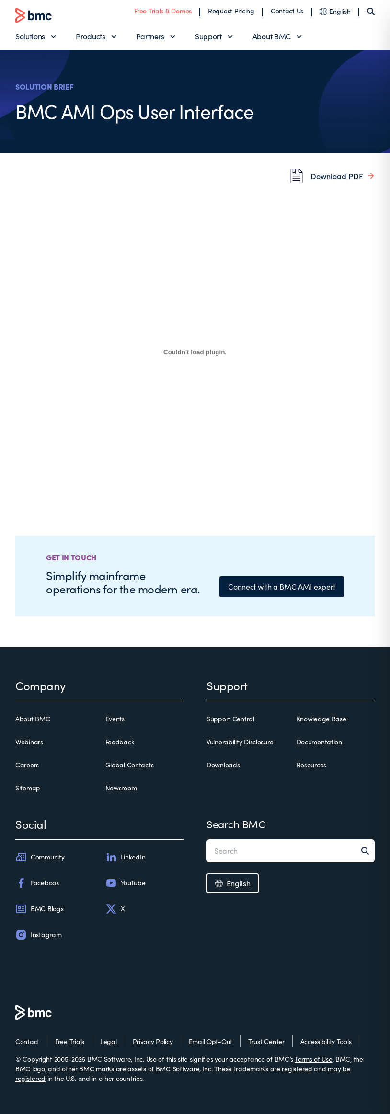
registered (297, 1068)
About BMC (271, 36)
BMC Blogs (39, 909)
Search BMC (235, 824)
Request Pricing (231, 10)
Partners (150, 36)
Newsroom (121, 787)
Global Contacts (129, 764)
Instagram (38, 934)
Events (115, 718)
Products (90, 36)
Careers (27, 764)
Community (39, 857)
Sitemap (27, 787)
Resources (311, 764)
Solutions (30, 36)
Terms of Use (314, 1059)
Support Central (230, 718)
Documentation (319, 741)
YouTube (125, 883)
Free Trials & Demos (163, 10)
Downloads (223, 764)
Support (208, 36)
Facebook (37, 883)
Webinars (29, 741)
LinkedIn (125, 857)
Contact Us (287, 10)
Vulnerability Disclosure (239, 741)
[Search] (371, 11)
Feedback (120, 741)
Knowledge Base (321, 718)
